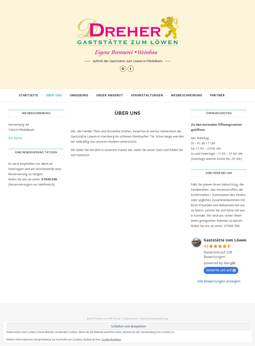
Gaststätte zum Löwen (225, 239)
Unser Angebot (109, 95)
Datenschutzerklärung (154, 318)
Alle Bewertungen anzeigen (219, 281)
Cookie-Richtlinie (111, 339)
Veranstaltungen (147, 95)
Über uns (54, 95)
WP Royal (114, 318)
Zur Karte (15, 138)
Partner (217, 95)
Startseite (28, 95)
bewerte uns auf (221, 270)
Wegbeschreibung (186, 95)
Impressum (131, 318)
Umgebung (79, 95)
